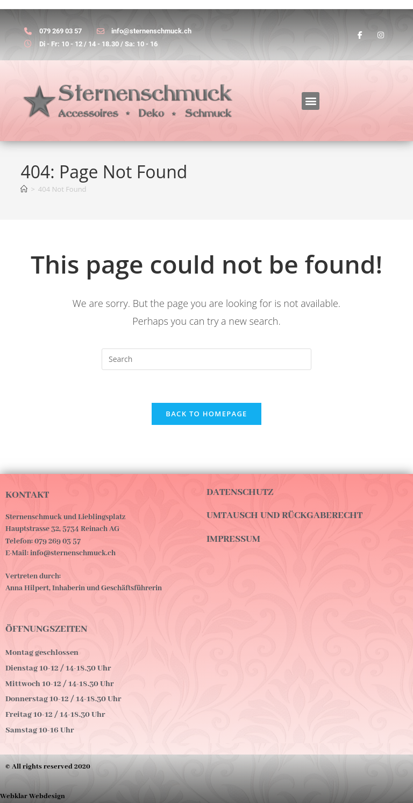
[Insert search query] (206, 359)
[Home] (23, 189)
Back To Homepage (206, 413)
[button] (310, 101)
